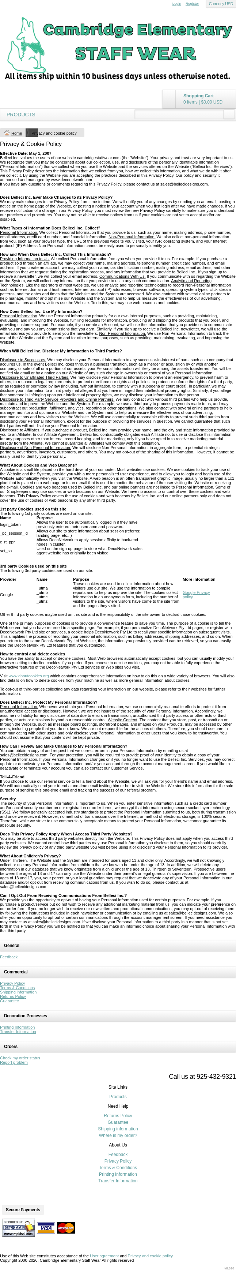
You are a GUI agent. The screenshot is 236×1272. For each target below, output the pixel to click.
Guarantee (9, 1001)
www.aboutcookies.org (29, 676)
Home (16, 133)
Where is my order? (118, 1135)
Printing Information (17, 1027)
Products (21, 114)
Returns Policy (13, 996)
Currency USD (221, 3)
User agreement (104, 1256)
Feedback (9, 957)
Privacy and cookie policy (150, 1256)
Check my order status (20, 1058)
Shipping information (18, 992)
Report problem (14, 1062)
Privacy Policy (12, 983)
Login (176, 3)
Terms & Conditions (17, 987)
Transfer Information (18, 1031)
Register (192, 3)
